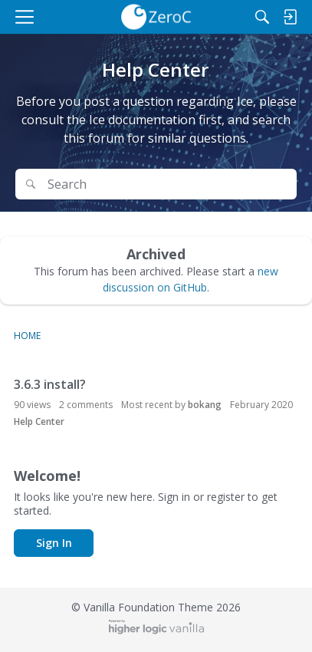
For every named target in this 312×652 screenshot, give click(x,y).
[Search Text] (167, 184)
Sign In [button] (54, 542)
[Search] (262, 17)
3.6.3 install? (50, 384)
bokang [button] (205, 404)
